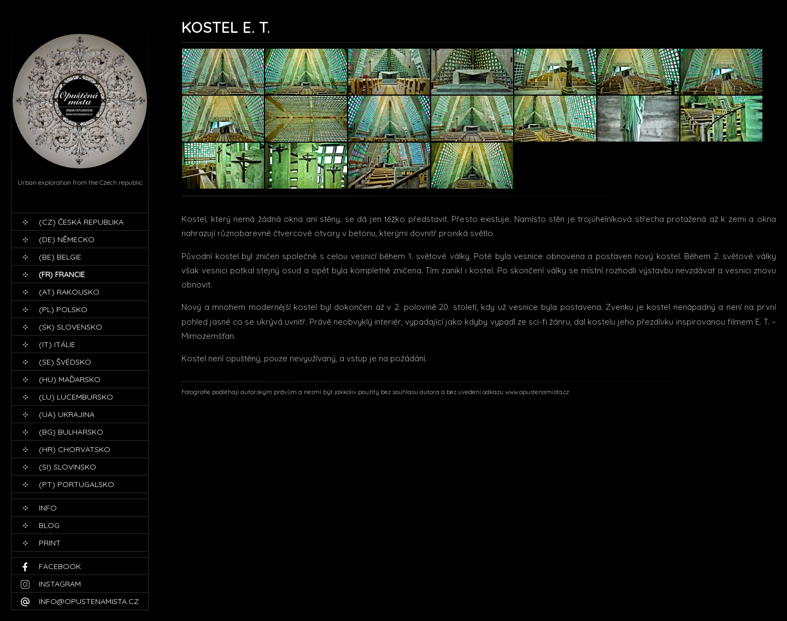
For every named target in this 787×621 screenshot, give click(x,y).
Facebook (60, 566)
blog (49, 525)
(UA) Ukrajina (67, 414)
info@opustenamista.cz (89, 601)
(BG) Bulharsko (71, 432)
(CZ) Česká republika (81, 222)
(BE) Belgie (60, 257)
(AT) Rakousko (69, 292)
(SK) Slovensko (70, 327)
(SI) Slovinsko (67, 467)
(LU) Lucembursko (76, 397)
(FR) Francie (62, 274)
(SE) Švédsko (65, 362)
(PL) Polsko (63, 309)
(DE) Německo (67, 239)
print (50, 543)
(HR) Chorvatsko (74, 449)
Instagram (60, 584)
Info (48, 508)
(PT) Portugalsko (76, 484)
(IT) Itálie (57, 344)
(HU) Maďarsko (70, 379)
